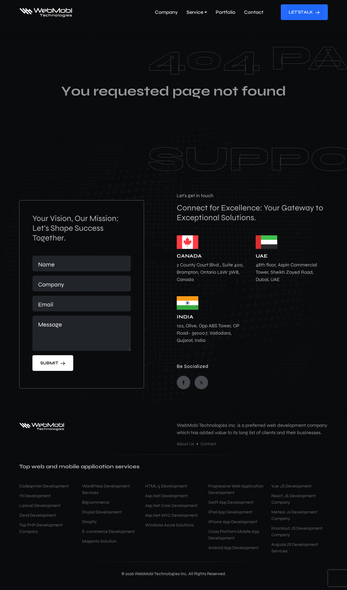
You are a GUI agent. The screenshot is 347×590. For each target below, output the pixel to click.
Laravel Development (40, 505)
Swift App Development (231, 502)
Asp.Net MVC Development (171, 515)
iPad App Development (230, 512)
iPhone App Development (232, 521)
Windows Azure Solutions (169, 525)
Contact (208, 443)
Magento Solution (99, 541)
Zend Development (37, 515)
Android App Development (233, 547)
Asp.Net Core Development (171, 505)
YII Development (35, 495)
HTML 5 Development (166, 486)
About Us (185, 443)
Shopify (89, 521)
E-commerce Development (108, 531)
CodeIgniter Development (44, 486)
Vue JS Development (291, 486)
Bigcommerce (95, 502)
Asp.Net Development (166, 495)
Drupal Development (102, 512)
